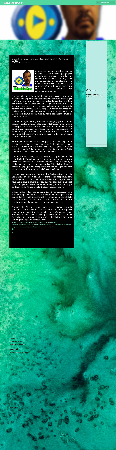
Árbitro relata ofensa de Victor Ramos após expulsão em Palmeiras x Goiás (34, 222)
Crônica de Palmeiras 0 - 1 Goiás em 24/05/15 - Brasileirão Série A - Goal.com (34, 224)
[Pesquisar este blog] (107, 2)
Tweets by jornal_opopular (15, 341)
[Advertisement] (42, 261)
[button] (13, 66)
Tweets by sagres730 (91, 90)
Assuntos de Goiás (13, 2)
